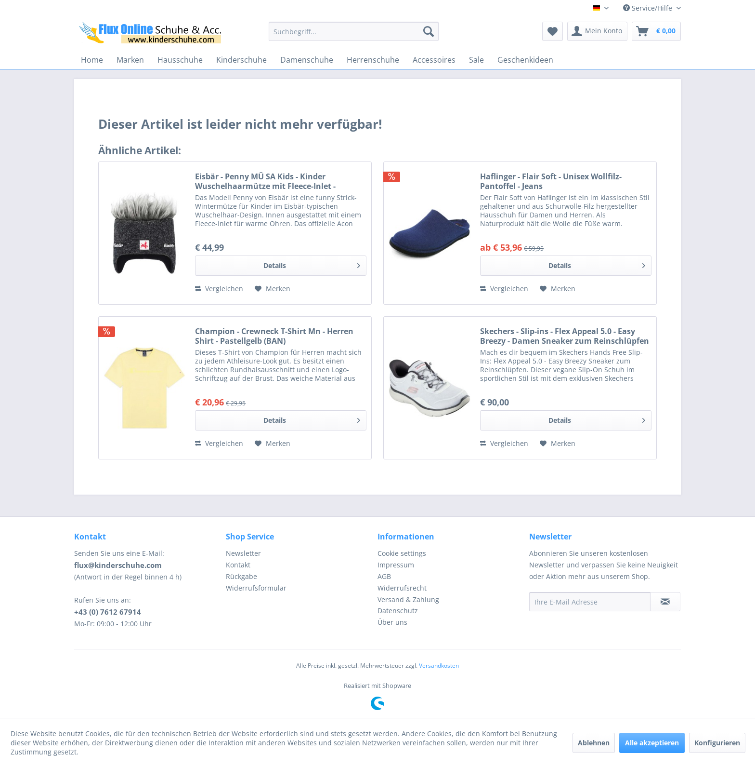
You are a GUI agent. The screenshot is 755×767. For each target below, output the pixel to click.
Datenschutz (398, 610)
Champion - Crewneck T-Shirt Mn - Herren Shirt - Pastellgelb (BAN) (274, 336)
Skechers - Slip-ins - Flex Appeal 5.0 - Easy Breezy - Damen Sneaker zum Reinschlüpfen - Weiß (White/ (564, 336)
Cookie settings (402, 553)
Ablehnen (594, 742)
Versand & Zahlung (408, 599)
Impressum (396, 564)
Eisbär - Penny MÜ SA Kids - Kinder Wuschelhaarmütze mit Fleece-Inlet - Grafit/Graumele (265, 181)
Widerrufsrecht (402, 587)
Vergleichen (219, 288)
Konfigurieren (717, 742)
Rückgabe (241, 576)
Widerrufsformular (256, 587)
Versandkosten (439, 665)
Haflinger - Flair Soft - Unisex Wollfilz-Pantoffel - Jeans (551, 181)
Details (311, 264)
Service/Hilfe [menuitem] (648, 8)
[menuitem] (354, 31)
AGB (384, 576)
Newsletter (243, 553)
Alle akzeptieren (652, 742)
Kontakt (238, 564)
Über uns (392, 622)
